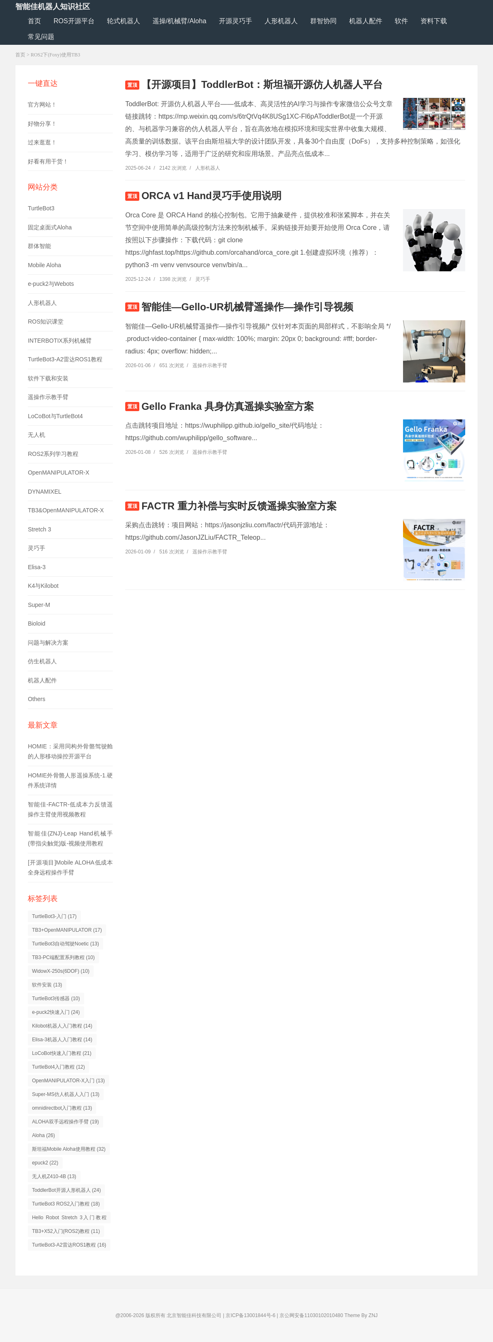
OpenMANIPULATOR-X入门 (68, 1081)
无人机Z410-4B (54, 1176)
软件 (401, 20)
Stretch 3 (39, 529)
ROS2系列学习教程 (53, 454)
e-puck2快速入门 (56, 1012)
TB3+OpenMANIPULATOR (67, 930)
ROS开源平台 (74, 20)
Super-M (39, 605)
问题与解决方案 (48, 642)
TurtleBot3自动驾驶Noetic (65, 944)
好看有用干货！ (48, 161)
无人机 (36, 434)
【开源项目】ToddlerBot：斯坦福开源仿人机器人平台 (262, 84)
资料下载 (433, 20)
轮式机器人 (123, 20)
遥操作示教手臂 (48, 397)
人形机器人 (281, 20)
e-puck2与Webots (51, 283)
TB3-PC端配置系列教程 (63, 957)
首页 (34, 20)
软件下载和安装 (48, 378)
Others (36, 699)
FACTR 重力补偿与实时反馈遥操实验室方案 (239, 505)
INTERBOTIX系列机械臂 (60, 340)
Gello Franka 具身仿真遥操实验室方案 (227, 406)
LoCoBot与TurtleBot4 (55, 416)
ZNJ (373, 1315)
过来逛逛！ (42, 142)
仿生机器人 (42, 661)
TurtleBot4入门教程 (58, 1067)
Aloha (43, 1135)
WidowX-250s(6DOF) (61, 971)
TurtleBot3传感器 (56, 998)
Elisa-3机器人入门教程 (62, 1039)
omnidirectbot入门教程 (62, 1108)
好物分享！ (42, 123)
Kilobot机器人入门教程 (62, 1026)
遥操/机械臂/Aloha (179, 20)
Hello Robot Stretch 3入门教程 (69, 1219)
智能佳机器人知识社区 (52, 6)
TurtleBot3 (41, 208)
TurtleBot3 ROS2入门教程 (66, 1204)
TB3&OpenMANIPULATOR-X (66, 510)
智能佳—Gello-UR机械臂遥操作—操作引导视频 (247, 306)
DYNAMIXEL (44, 491)
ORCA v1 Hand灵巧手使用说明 (211, 195)
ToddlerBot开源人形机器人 (66, 1190)
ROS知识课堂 (45, 321)
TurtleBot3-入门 (54, 916)
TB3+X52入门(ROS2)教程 (66, 1231)
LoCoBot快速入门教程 (61, 1053)
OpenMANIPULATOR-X (58, 472)
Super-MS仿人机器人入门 (66, 1094)
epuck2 (45, 1163)
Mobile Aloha (44, 265)
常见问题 (41, 36)
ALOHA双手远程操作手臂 (65, 1122)
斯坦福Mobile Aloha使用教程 (68, 1149)
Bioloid (36, 623)
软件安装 (47, 985)
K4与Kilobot (43, 585)
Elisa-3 (37, 567)
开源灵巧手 (235, 20)
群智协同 (323, 20)
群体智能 (39, 246)
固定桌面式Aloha (50, 227)
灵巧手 (36, 548)
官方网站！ (42, 104)
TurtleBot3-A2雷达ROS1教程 (65, 359)
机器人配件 (365, 20)
